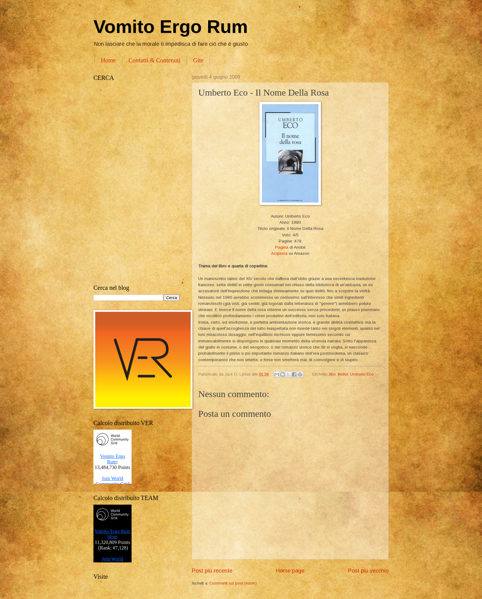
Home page (290, 571)
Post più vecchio (368, 571)
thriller (343, 374)
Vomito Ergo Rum (170, 26)
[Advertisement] (136, 183)
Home (108, 60)
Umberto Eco (362, 374)
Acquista (279, 253)
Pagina (281, 247)
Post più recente (212, 571)
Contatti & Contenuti (154, 60)
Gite (198, 60)
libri (332, 374)
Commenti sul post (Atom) (233, 583)
